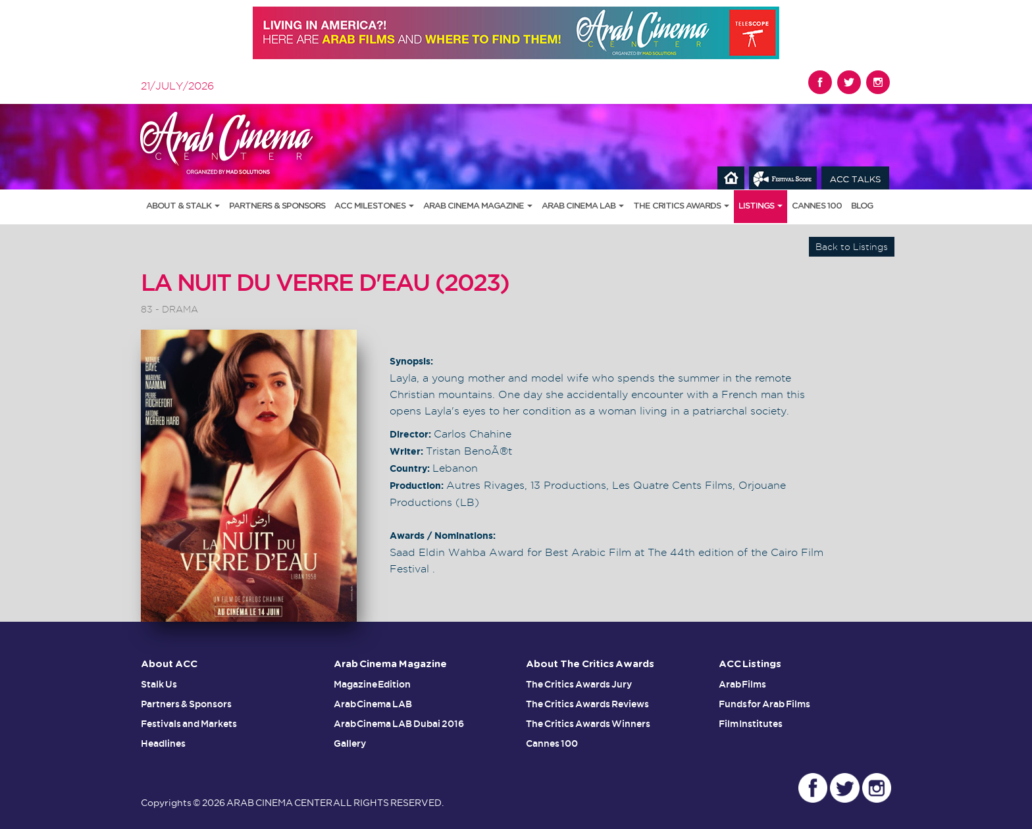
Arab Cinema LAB (583, 206)
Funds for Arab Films (765, 704)
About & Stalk (183, 206)
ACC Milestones (374, 206)
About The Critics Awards (590, 664)
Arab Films (743, 684)
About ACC (169, 664)
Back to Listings (851, 246)
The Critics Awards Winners (588, 723)
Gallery (350, 743)
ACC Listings (750, 664)
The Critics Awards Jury (579, 684)
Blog (862, 206)
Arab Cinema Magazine (477, 206)
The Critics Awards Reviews (587, 704)
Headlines (163, 743)
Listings (760, 206)
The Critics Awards (681, 206)
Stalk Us (159, 684)
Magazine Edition (372, 684)
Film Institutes (751, 723)
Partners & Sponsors (277, 206)
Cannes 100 (817, 206)
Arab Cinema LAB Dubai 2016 (399, 723)
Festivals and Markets (189, 723)
